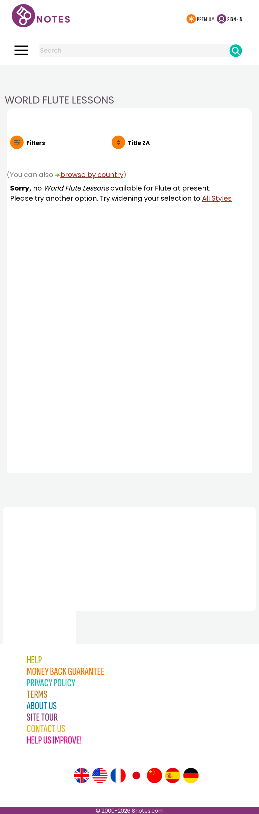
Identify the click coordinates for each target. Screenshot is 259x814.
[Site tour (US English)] (99, 775)
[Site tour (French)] (118, 775)
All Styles (217, 198)
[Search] (235, 50)
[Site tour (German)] (190, 775)
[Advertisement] (129, 78)
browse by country (91, 174)
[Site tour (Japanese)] (136, 775)
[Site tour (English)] (81, 775)
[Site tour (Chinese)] (154, 775)
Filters (35, 143)
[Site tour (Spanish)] (172, 775)
